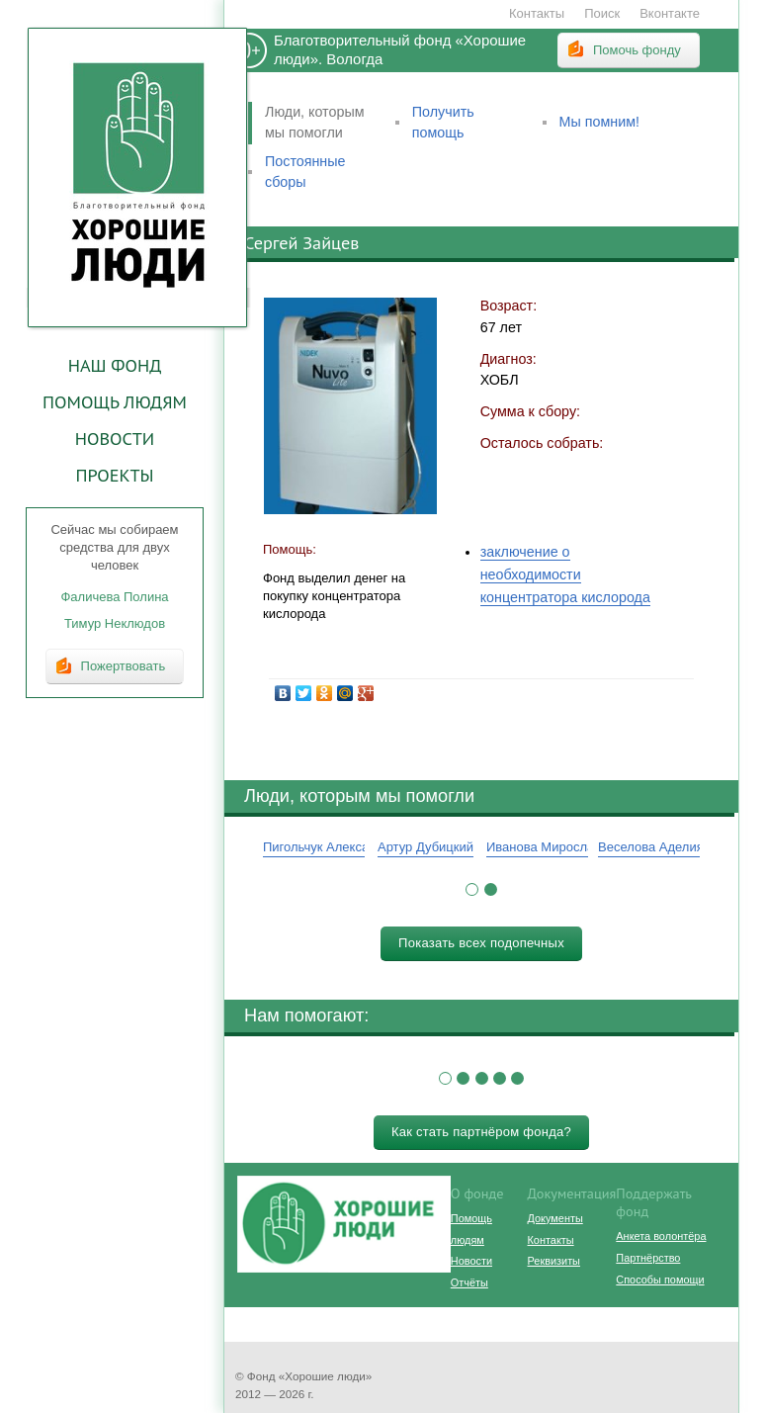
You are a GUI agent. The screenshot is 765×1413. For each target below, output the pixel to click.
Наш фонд (115, 365)
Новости (114, 438)
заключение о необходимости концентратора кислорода (565, 574)
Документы (555, 1218)
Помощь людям (114, 401)
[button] (472, 889)
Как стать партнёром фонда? (481, 1131)
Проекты (114, 474)
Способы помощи (660, 1279)
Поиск (602, 13)
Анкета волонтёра (661, 1236)
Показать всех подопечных (481, 942)
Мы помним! (599, 122)
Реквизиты (554, 1261)
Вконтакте (669, 13)
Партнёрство (648, 1258)
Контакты (536, 13)
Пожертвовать (123, 666)
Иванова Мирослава (547, 846)
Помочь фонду (637, 50)
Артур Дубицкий (425, 846)
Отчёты (469, 1282)
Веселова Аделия (651, 846)
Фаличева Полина (114, 596)
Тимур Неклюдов (114, 623)
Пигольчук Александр (326, 846)
